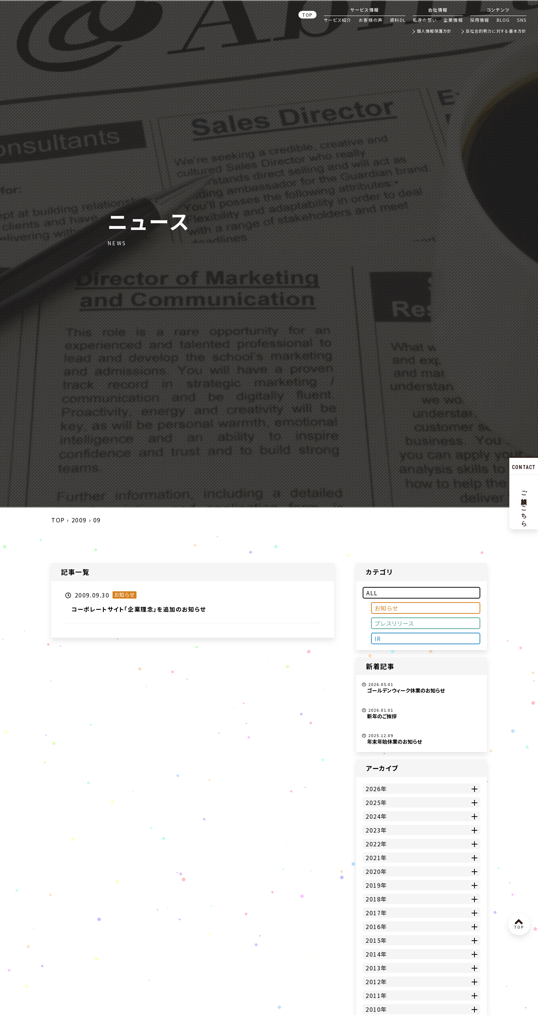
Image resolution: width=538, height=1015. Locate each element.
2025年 (376, 802)
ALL (372, 592)
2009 (79, 519)
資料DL (397, 20)
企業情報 (453, 20)
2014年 (376, 954)
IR (378, 638)
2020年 (376, 871)
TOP (307, 15)
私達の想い (424, 20)
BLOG (503, 20)
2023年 (376, 830)
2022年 (376, 843)
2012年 (376, 981)
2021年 (376, 857)
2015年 (376, 940)
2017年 (376, 912)
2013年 (376, 967)
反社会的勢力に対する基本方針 (496, 31)
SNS (521, 20)
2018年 (376, 899)
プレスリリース (394, 623)
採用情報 (479, 20)
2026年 (376, 788)
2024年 (376, 816)
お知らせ (387, 608)
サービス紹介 (337, 20)
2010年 (376, 1009)
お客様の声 (371, 20)
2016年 (376, 926)
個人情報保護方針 (434, 31)
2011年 (376, 995)
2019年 (376, 885)
